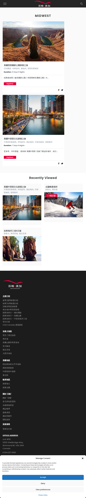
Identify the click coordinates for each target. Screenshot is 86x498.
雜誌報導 (6, 408)
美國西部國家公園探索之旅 (16, 65)
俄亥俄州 (29, 142)
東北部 (5, 375)
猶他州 (23, 68)
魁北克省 (22, 233)
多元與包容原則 (9, 401)
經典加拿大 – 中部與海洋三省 (15, 318)
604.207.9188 (10, 452)
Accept (43, 477)
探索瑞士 (6, 383)
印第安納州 (39, 142)
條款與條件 (7, 416)
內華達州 (15, 68)
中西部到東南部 (10, 142)
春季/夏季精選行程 (10, 300)
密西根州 (48, 142)
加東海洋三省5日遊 (12, 230)
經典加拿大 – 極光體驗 (12, 312)
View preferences (43, 489)
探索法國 (6, 387)
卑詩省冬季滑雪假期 (11, 309)
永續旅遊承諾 (8, 405)
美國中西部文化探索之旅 (15, 138)
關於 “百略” (7, 398)
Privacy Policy (42, 495)
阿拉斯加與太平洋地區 (12, 364)
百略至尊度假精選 (10, 306)
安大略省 (6, 346)
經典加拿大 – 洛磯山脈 (12, 315)
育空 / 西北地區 (9, 335)
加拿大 (48, 189)
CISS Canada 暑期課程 (13, 325)
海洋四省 (14, 233)
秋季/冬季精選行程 (10, 303)
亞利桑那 (7, 68)
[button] (83, 458)
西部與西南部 (8, 368)
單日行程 (6, 322)
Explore (10, 84)
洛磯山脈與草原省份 (11, 342)
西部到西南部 (33, 68)
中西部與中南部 (9, 371)
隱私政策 (6, 419)
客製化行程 (7, 429)
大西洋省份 (7, 353)
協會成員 (6, 412)
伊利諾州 (21, 142)
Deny (43, 483)
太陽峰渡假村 (51, 186)
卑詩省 (54, 189)
